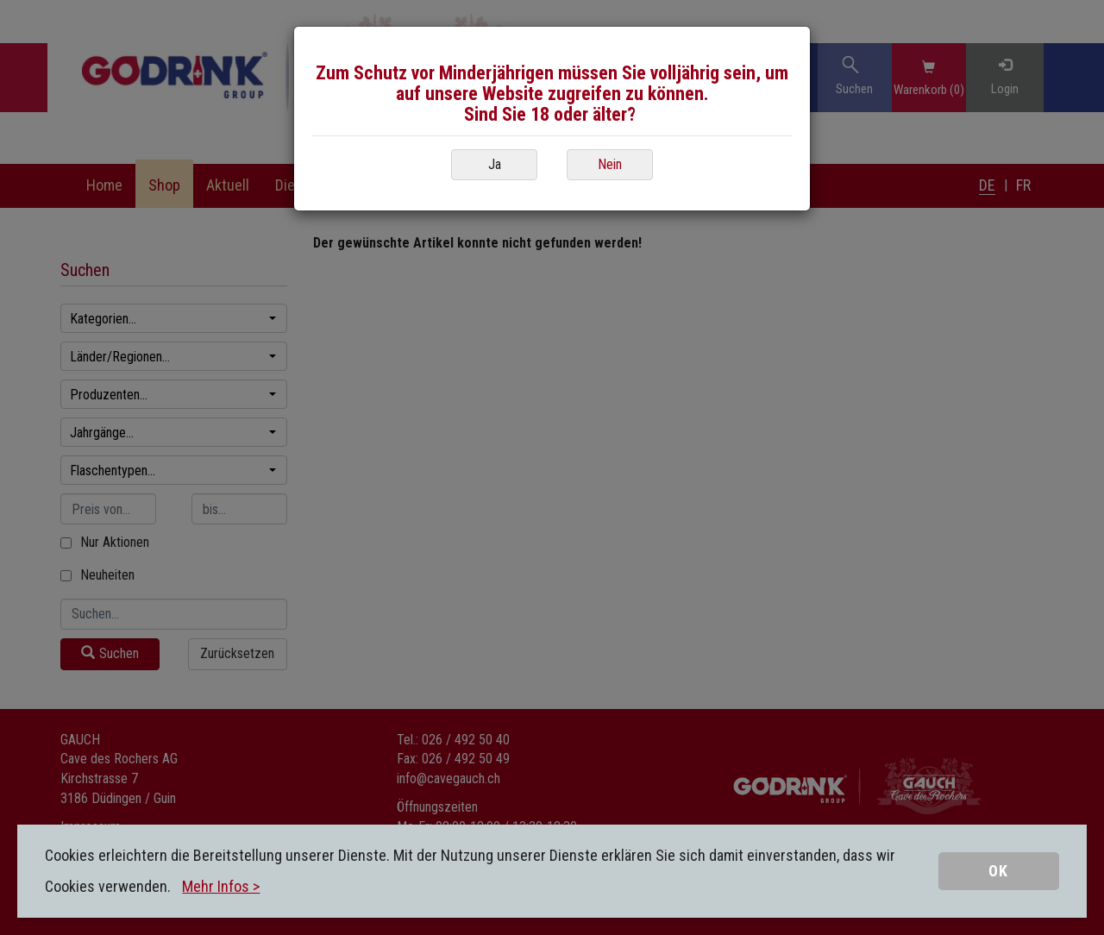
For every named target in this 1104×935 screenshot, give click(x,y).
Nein (610, 164)
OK (998, 871)
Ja (494, 164)
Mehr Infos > (221, 886)
